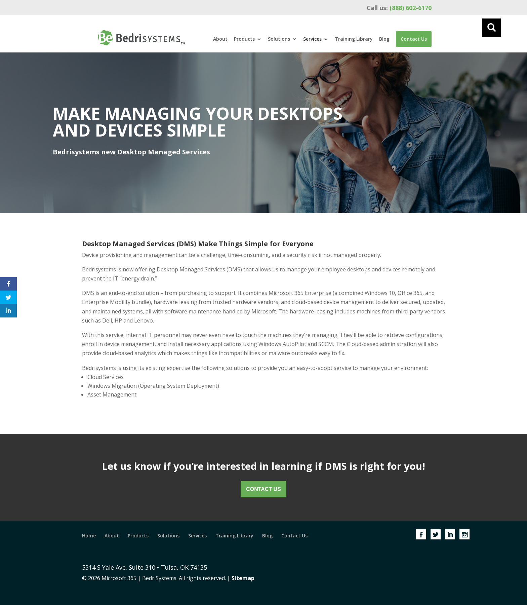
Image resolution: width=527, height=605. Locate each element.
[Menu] (491, 27)
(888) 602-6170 (399, 8)
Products (244, 39)
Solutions (279, 39)
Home (89, 535)
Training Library (354, 39)
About (220, 39)
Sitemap (243, 578)
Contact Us (414, 39)
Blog (384, 39)
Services (312, 39)
